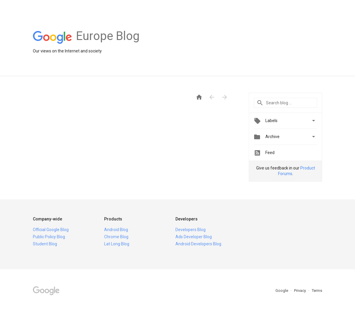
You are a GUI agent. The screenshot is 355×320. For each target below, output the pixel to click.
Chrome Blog (116, 236)
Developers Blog (190, 229)
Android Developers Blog (198, 243)
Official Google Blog (51, 229)
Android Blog (116, 229)
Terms (317, 290)
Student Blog (45, 243)
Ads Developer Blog (193, 236)
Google (282, 290)
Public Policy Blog (49, 236)
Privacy (300, 290)
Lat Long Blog (116, 243)
